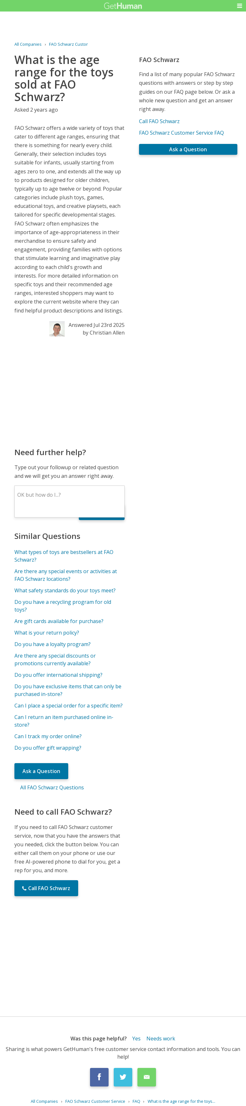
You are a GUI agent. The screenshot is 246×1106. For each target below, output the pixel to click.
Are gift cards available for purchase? (58, 621)
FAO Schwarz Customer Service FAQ (181, 132)
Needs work (160, 1038)
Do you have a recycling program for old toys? (62, 605)
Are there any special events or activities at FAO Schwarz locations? (65, 575)
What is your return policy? (46, 632)
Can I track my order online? (48, 736)
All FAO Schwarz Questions (52, 787)
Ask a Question (41, 771)
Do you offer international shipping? (58, 674)
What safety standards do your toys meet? (65, 590)
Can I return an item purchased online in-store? (63, 721)
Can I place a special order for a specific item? (68, 705)
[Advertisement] (69, 391)
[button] (239, 6)
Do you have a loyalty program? (52, 644)
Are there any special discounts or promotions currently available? (55, 659)
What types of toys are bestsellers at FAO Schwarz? (63, 556)
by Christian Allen (104, 332)
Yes (136, 1038)
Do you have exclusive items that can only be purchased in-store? (67, 690)
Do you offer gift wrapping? (47, 747)
